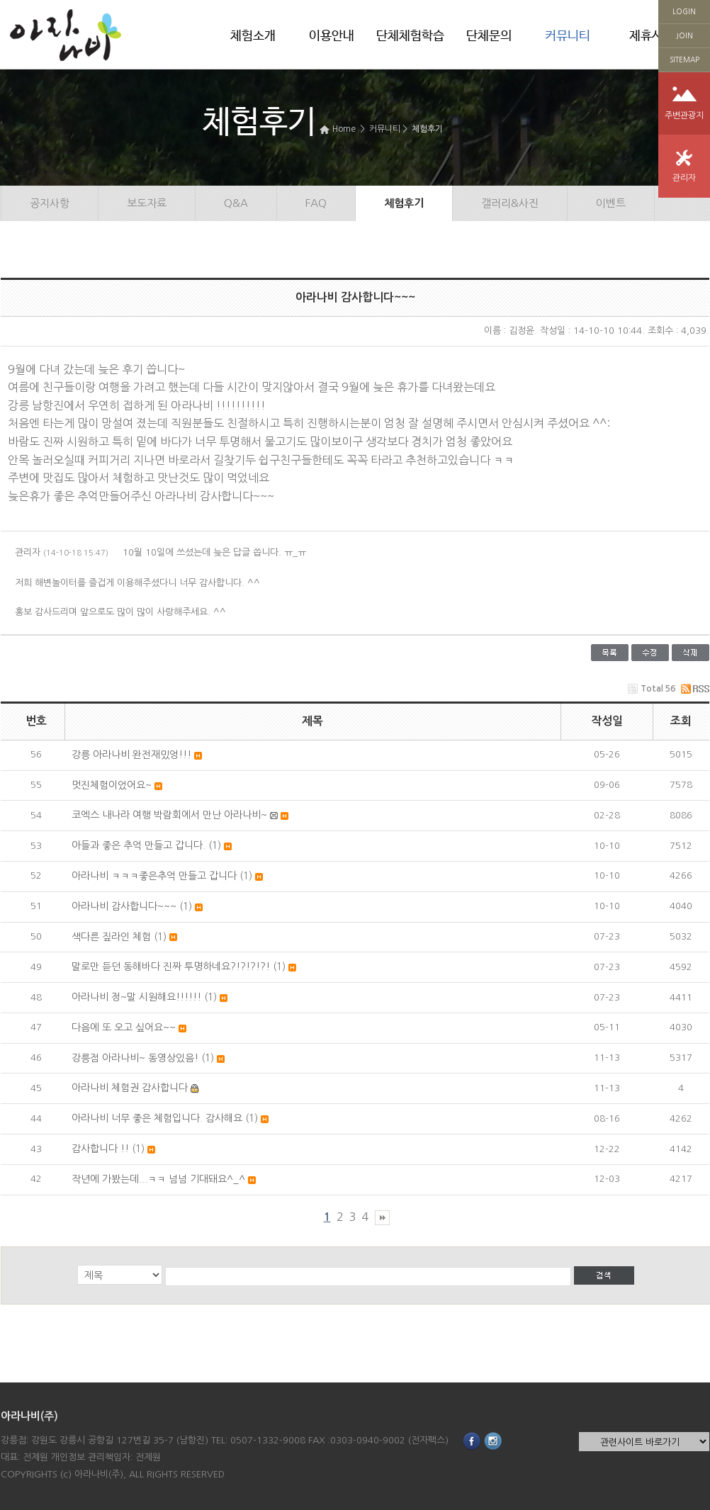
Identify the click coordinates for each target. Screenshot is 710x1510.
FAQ (316, 203)
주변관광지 (684, 115)
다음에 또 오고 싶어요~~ (124, 1027)
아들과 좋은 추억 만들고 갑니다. (138, 845)
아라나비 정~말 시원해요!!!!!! (136, 997)
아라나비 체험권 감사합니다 (130, 1088)
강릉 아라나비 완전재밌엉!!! (131, 755)
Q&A (236, 203)
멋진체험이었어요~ (112, 785)
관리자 (684, 178)
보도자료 (147, 203)
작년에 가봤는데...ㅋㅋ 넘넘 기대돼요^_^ (158, 1179)
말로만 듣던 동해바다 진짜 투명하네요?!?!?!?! (171, 966)
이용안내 (331, 36)
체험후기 (427, 129)
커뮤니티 (567, 36)
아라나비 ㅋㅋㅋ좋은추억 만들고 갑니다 (154, 876)
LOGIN (684, 11)
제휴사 (646, 36)
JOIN (684, 35)
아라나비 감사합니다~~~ (124, 906)
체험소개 (253, 36)
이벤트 (611, 203)
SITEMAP (684, 59)
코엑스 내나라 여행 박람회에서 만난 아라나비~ (169, 815)
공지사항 (49, 203)
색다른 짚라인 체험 (111, 937)
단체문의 (489, 36)
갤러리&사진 (510, 203)
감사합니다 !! (100, 1149)
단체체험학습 (410, 36)
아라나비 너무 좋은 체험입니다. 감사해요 (157, 1118)
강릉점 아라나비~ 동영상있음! (135, 1058)
